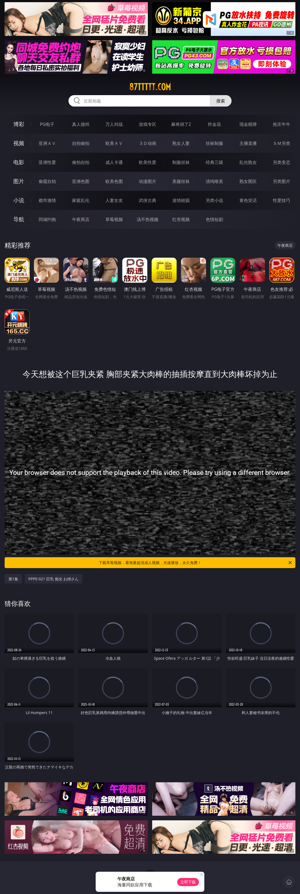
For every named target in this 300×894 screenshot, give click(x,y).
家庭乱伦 (80, 200)
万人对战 (114, 124)
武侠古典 (147, 200)
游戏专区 (147, 124)
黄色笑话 (248, 200)
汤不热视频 (147, 219)
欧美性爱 (147, 162)
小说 (18, 200)
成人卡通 (114, 162)
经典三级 (214, 162)
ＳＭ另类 (281, 143)
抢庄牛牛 (281, 124)
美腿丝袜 (181, 181)
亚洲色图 (80, 181)
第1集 (13, 578)
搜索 (220, 101)
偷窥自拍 (47, 181)
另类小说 (214, 200)
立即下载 (188, 881)
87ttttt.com (150, 87)
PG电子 (47, 124)
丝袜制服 (214, 143)
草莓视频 (114, 219)
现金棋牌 (248, 124)
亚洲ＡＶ (47, 143)
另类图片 (281, 181)
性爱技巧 (281, 200)
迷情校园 (181, 200)
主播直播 (248, 143)
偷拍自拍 (80, 162)
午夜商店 (80, 219)
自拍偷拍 (80, 143)
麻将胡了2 (181, 124)
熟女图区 (248, 181)
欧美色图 (114, 181)
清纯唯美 (214, 181)
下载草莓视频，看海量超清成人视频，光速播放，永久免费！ (196, 562)
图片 (18, 181)
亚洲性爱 (47, 162)
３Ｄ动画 (147, 143)
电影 (18, 162)
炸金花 (214, 124)
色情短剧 (214, 219)
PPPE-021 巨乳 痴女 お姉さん (54, 578)
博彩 (18, 124)
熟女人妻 (181, 143)
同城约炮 (47, 219)
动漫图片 (147, 181)
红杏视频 (181, 219)
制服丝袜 (181, 162)
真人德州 (80, 124)
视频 (18, 143)
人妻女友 (114, 200)
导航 (18, 219)
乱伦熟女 (248, 162)
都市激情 (47, 200)
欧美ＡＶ (114, 143)
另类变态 (281, 162)
